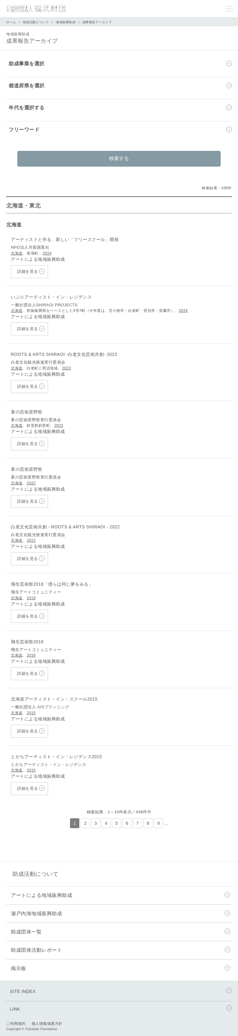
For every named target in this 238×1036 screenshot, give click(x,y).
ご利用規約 (16, 1023)
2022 (31, 483)
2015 (31, 713)
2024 (47, 253)
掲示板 (121, 968)
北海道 (17, 253)
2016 (31, 655)
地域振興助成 (65, 22)
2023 (66, 368)
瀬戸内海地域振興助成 (121, 914)
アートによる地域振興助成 (121, 895)
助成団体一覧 (121, 932)
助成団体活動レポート (121, 950)
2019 (31, 598)
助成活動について (36, 22)
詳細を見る (27, 271)
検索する (119, 158)
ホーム (11, 22)
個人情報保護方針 (47, 1023)
